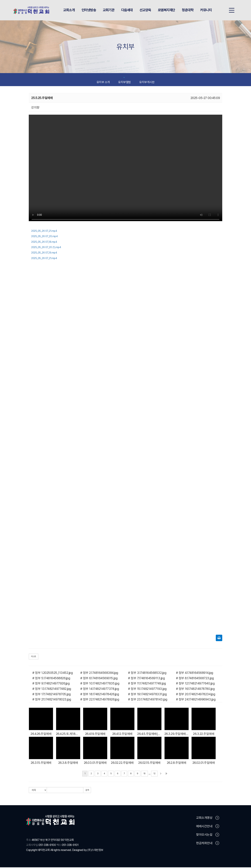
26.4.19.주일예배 (95, 734)
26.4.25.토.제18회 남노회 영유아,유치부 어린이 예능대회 (68, 734)
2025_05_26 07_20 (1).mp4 (46, 247)
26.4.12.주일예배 (122, 734)
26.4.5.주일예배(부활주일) (149, 734)
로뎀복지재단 (166, 10)
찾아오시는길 (207, 835)
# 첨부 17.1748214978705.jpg (51, 694)
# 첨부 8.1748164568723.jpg (195, 678)
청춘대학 (187, 10)
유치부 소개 (103, 81)
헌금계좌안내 (207, 844)
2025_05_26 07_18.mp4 (44, 242)
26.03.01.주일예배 (95, 763)
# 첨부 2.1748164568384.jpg (99, 673)
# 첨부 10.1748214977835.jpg (99, 684)
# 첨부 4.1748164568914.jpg (194, 673)
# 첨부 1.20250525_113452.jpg (52, 673)
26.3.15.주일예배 (41, 763)
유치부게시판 (146, 81)
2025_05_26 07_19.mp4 (44, 253)
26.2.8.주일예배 (176, 763)
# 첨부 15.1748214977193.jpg (147, 689)
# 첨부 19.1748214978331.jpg (147, 694)
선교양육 (145, 10)
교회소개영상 (207, 818)
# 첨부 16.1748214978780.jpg (195, 689)
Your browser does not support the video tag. (125, 169)
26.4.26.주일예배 (41, 734)
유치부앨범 (124, 81)
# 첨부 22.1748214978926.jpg (99, 700)
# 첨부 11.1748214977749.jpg (147, 684)
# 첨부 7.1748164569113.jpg (146, 678)
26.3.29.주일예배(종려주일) (176, 734)
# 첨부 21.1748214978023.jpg (51, 700)
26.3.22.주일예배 (203, 734)
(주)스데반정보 (95, 850)
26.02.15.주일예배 (149, 763)
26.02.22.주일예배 (122, 763)
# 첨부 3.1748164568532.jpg (147, 673)
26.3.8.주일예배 (68, 763)
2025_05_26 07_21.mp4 (44, 231)
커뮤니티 (206, 10)
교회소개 (69, 10)
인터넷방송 (89, 10)
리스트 (33, 657)
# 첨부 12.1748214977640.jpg (195, 684)
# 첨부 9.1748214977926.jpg (51, 684)
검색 (87, 791)
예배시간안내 (207, 827)
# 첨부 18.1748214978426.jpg (99, 694)
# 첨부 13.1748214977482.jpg (51, 689)
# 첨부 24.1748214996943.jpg (196, 700)
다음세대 (127, 10)
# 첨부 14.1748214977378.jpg (99, 689)
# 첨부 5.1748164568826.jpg (51, 678)
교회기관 (108, 10)
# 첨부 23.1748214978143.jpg (147, 700)
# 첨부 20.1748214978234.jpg (195, 694)
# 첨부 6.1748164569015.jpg (99, 678)
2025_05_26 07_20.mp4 (44, 237)
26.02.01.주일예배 (203, 763)
